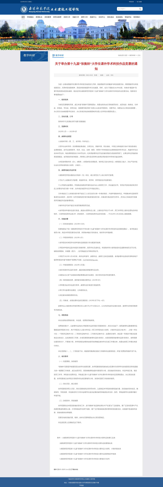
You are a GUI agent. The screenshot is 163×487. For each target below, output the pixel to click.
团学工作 (84, 17)
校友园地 (119, 17)
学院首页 (131, 1)
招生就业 (110, 17)
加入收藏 (139, 1)
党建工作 (75, 17)
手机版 (81, 485)
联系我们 (137, 17)
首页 (23, 17)
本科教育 (48, 17)
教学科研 (132, 55)
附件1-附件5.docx (63, 469)
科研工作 (67, 17)
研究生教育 (57, 17)
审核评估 (128, 17)
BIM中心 (102, 17)
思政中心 (93, 17)
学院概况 (30, 17)
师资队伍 (39, 17)
